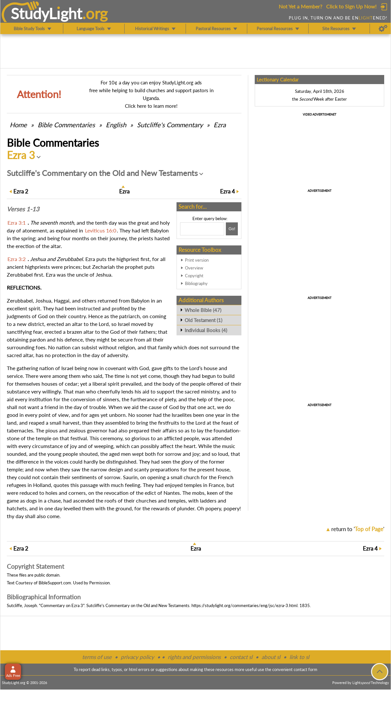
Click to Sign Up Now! (351, 6)
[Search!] (232, 228)
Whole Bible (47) (203, 310)
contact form (305, 669)
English (116, 125)
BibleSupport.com (55, 582)
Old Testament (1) (203, 320)
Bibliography (196, 283)
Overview (194, 267)
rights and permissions (194, 657)
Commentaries (66, 125)
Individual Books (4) (206, 330)
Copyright (194, 275)
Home (18, 125)
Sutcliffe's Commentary (170, 125)
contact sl (241, 657)
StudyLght (46, 13)
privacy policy (137, 657)
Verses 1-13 (23, 209)
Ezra (220, 125)
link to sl (299, 657)
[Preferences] (383, 28)
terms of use (97, 657)
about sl (271, 657)
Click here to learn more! (151, 106)
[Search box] (202, 228)
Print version (197, 260)
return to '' (357, 529)
